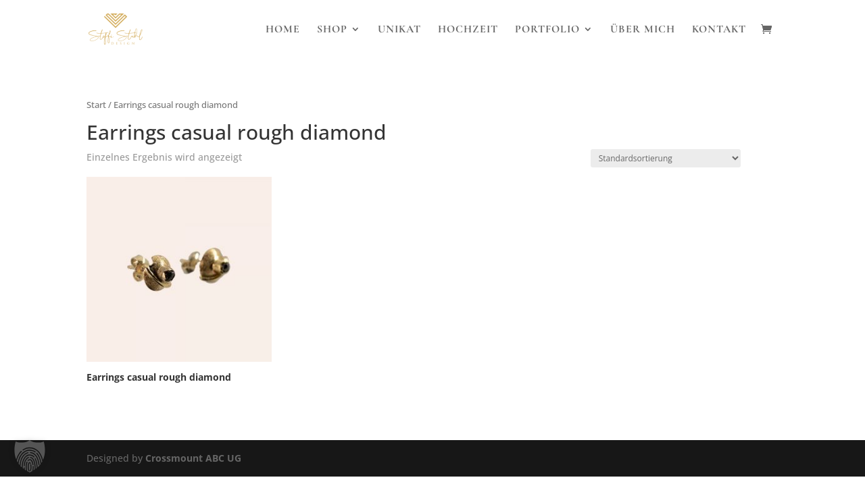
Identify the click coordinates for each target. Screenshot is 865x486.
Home (283, 30)
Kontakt (719, 30)
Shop (332, 30)
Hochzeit (468, 30)
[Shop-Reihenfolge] (666, 158)
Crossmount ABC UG (193, 458)
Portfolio (547, 30)
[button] (29, 456)
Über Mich (642, 30)
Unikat (399, 30)
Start (96, 105)
